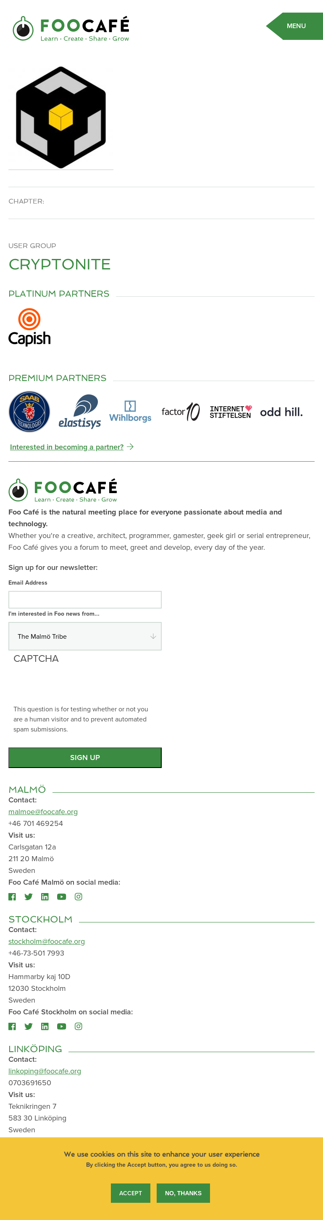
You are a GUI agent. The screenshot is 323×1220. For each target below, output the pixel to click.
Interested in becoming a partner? (66, 446)
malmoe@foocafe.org (43, 811)
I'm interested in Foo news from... (54, 613)
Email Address (27, 582)
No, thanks (183, 1194)
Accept (130, 1195)
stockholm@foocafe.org (46, 941)
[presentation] (77, 687)
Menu (296, 26)
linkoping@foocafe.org (44, 1071)
